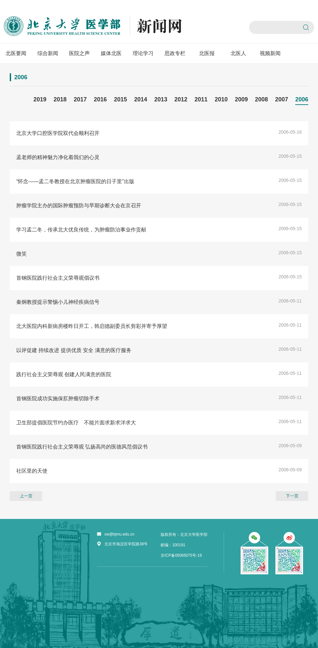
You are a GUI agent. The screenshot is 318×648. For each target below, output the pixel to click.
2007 (281, 99)
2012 (180, 99)
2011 (200, 99)
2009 (241, 99)
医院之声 (79, 53)
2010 (221, 99)
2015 (120, 99)
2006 (301, 99)
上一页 (26, 495)
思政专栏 (175, 53)
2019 (39, 99)
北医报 (207, 53)
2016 (100, 99)
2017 (80, 99)
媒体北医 (111, 53)
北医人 (238, 53)
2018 (60, 99)
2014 (140, 99)
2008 (261, 99)
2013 (160, 99)
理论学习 (143, 53)
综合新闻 (47, 53)
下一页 (292, 495)
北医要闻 (16, 53)
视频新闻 (270, 53)
